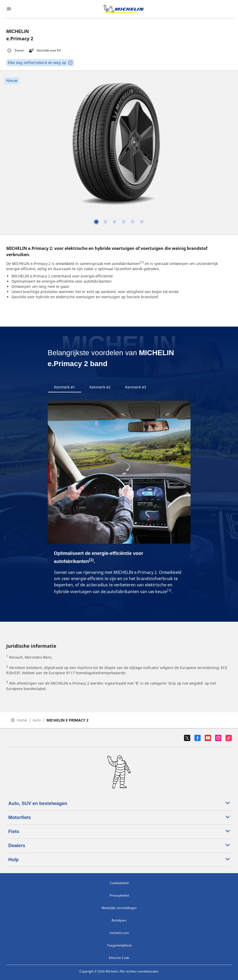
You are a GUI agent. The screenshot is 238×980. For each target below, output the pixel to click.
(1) (142, 262)
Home (19, 720)
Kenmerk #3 (135, 387)
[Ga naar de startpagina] (124, 9)
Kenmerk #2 (100, 387)
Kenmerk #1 (64, 387)
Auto (37, 720)
